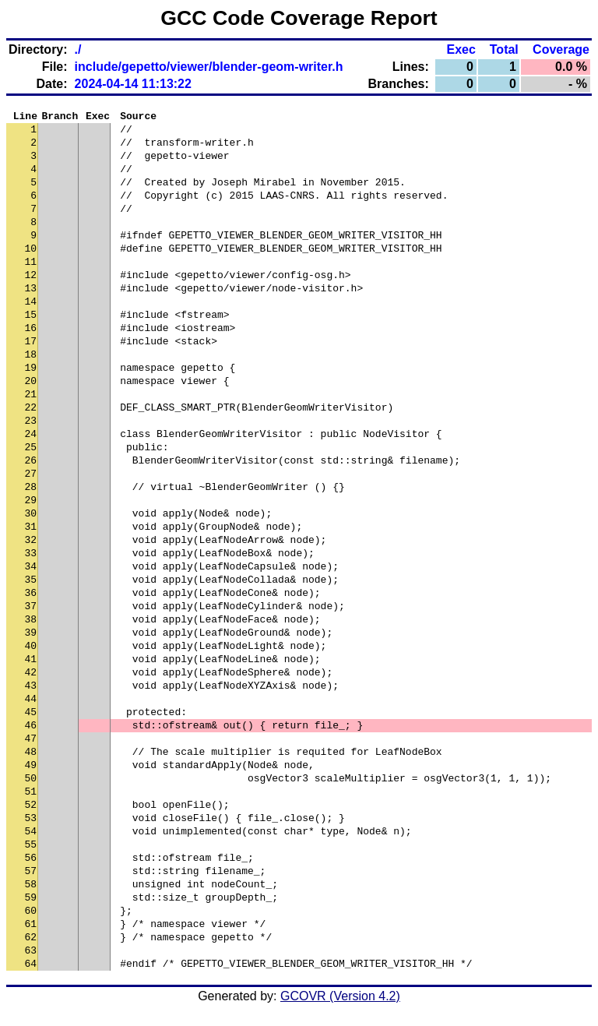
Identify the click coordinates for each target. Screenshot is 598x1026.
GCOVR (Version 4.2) (340, 998)
